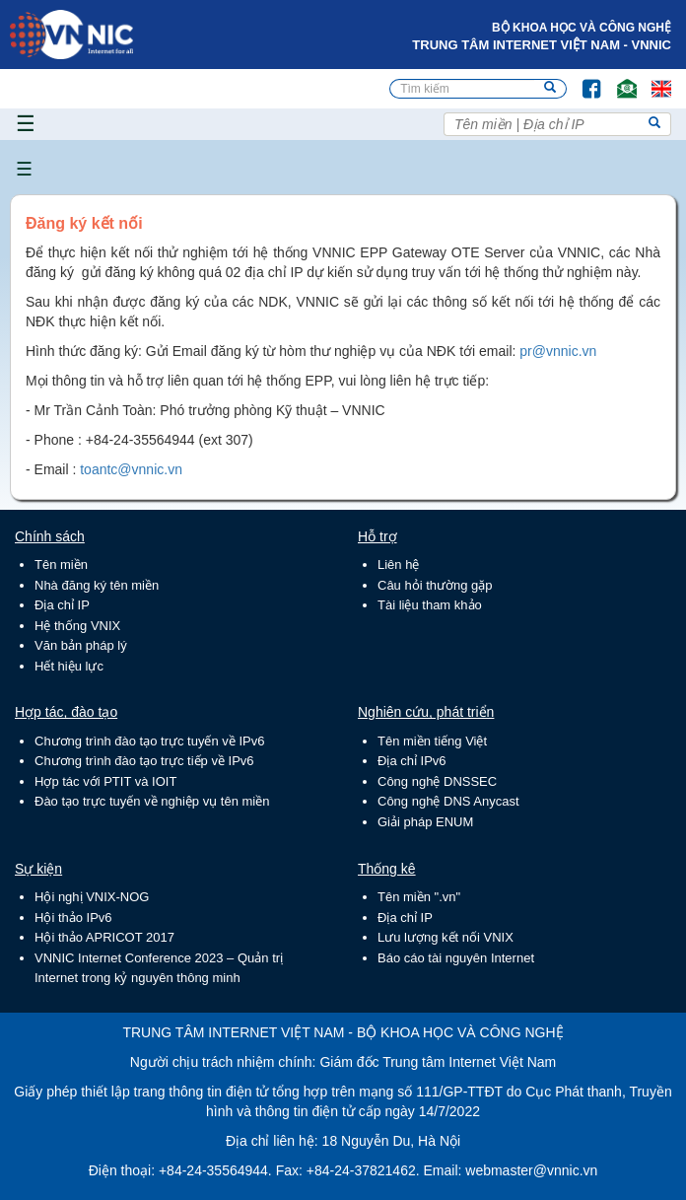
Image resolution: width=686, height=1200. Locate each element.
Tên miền (61, 564)
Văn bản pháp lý (80, 645)
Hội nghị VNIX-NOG (91, 896)
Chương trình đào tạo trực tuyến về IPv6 (149, 741)
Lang (652, 79)
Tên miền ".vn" (418, 896)
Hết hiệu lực (68, 666)
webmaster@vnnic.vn (531, 1170)
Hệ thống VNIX (77, 625)
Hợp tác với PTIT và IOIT (105, 781)
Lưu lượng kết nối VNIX (445, 937)
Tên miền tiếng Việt (432, 741)
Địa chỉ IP (62, 605)
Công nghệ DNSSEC (437, 781)
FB (582, 79)
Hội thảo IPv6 (73, 917)
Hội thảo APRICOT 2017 (104, 937)
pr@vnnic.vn (557, 351)
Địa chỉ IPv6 (411, 760)
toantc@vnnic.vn (131, 469)
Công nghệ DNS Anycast (448, 801)
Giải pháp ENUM (425, 821)
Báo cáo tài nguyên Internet (455, 958)
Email (618, 79)
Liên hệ (398, 564)
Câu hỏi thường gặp (435, 585)
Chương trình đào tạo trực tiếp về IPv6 (144, 760)
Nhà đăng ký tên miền (96, 585)
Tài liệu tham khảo (429, 605)
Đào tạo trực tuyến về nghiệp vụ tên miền (151, 801)
